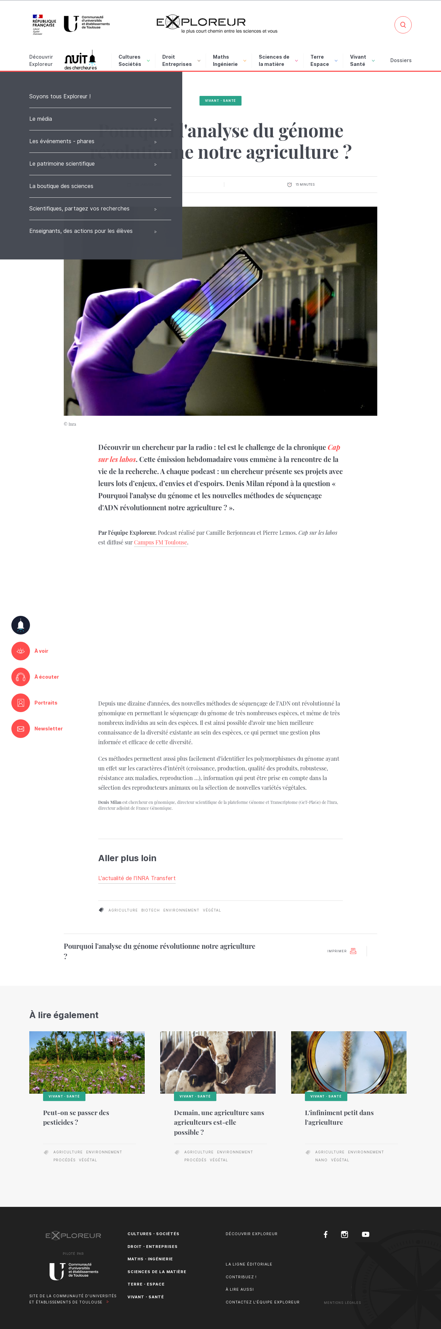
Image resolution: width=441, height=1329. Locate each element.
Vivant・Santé (220, 100)
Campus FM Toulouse (160, 542)
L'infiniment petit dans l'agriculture (339, 1117)
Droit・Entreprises (152, 1246)
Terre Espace (324, 60)
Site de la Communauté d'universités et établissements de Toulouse (72, 1299)
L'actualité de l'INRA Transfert (137, 878)
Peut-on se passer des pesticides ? (76, 1117)
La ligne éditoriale (249, 1264)
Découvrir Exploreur (252, 1233)
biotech (150, 910)
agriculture (123, 910)
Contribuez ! (241, 1276)
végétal (212, 910)
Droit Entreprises (181, 60)
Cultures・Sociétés (153, 1233)
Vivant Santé (362, 60)
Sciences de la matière (278, 60)
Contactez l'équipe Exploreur (263, 1302)
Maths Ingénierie (229, 60)
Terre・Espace (146, 1284)
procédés (64, 1160)
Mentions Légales (342, 1303)
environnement (181, 910)
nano (321, 1160)
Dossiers (401, 60)
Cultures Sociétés (134, 60)
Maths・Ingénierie (150, 1259)
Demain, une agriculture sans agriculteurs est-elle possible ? (219, 1122)
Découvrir (41, 61)
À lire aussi (240, 1289)
